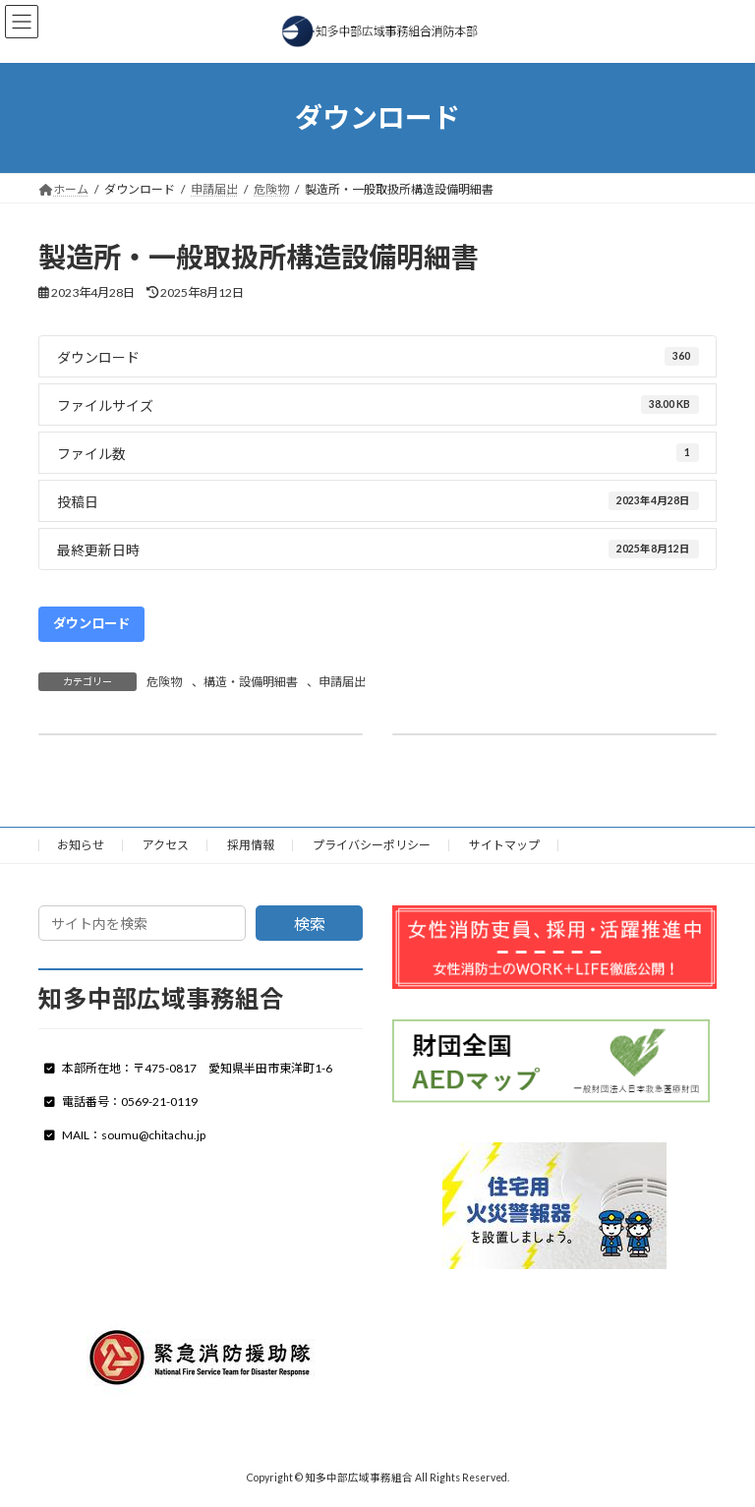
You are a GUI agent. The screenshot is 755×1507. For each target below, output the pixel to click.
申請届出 (342, 681)
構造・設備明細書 (250, 681)
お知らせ (80, 845)
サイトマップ (504, 845)
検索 (309, 923)
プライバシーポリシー (372, 845)
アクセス (166, 845)
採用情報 (250, 845)
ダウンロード (91, 623)
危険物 (164, 681)
